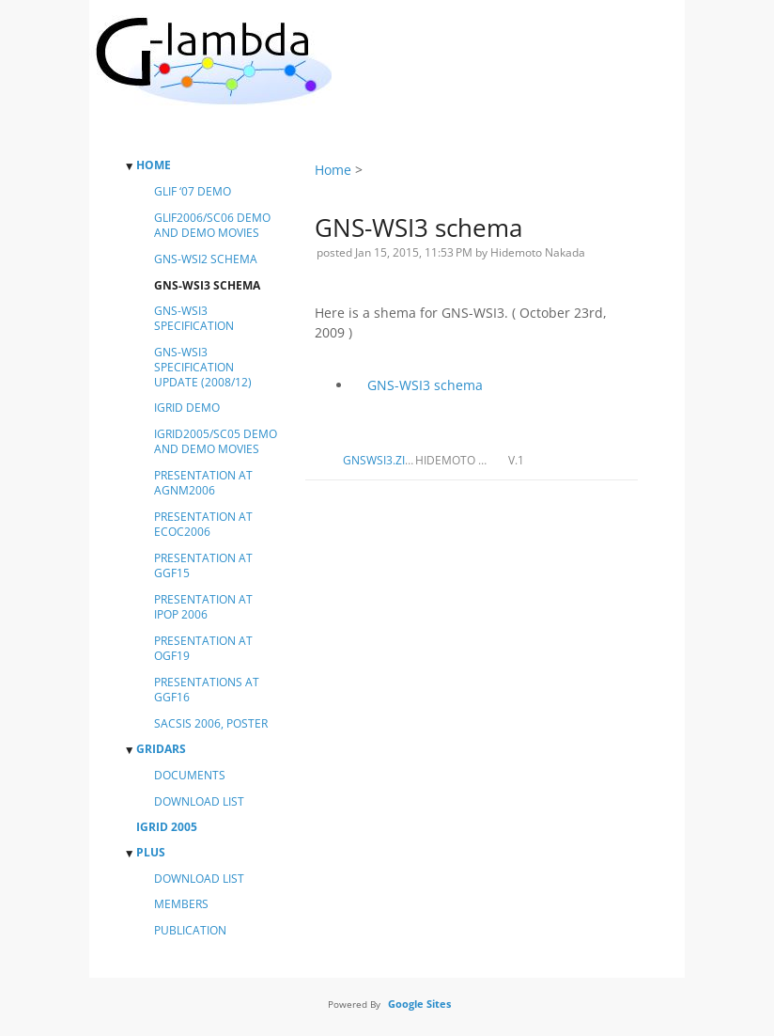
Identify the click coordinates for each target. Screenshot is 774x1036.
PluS (150, 852)
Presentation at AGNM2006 (203, 483)
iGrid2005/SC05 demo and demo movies (215, 442)
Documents (189, 775)
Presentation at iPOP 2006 (203, 607)
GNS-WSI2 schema (205, 259)
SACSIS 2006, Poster (211, 723)
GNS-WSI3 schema (425, 385)
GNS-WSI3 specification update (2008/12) (203, 367)
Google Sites (419, 1004)
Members (181, 904)
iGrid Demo (187, 408)
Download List (199, 879)
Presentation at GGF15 (203, 566)
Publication (190, 930)
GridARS (161, 749)
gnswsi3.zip (377, 460)
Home (153, 165)
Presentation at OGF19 (203, 649)
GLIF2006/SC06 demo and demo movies (212, 226)
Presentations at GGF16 (206, 690)
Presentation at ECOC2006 (203, 525)
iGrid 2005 (166, 827)
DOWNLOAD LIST (199, 801)
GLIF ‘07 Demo (192, 191)
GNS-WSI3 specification (194, 319)
